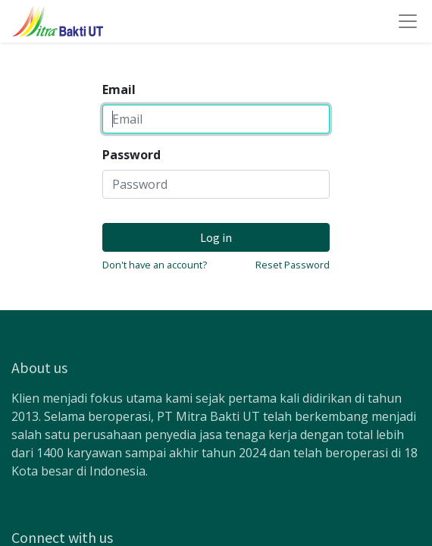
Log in (216, 237)
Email (119, 89)
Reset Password (292, 264)
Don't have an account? (154, 264)
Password (131, 154)
